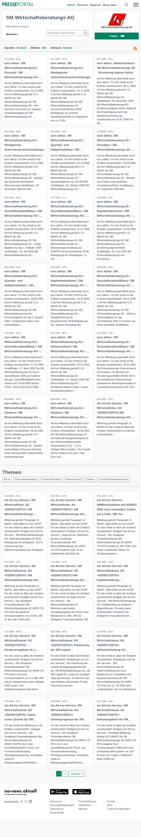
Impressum (56, 802)
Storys (71, 5)
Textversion (84, 806)
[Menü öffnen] (136, 4)
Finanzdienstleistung (26, 480)
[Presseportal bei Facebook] (20, 802)
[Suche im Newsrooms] (68, 33)
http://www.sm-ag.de (17, 26)
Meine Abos (110, 5)
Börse (7, 480)
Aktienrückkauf (74, 480)
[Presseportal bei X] (24, 802)
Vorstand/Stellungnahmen (114, 480)
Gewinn (90, 480)
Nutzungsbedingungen (62, 806)
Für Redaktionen (87, 802)
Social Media (57, 813)
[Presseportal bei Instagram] (29, 802)
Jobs (109, 806)
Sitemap (82, 810)
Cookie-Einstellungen (118, 810)
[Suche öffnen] (126, 4)
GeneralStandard (51, 480)
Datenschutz (57, 810)
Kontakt (111, 802)
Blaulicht (82, 5)
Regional (95, 5)
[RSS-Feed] (135, 48)
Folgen (116, 36)
